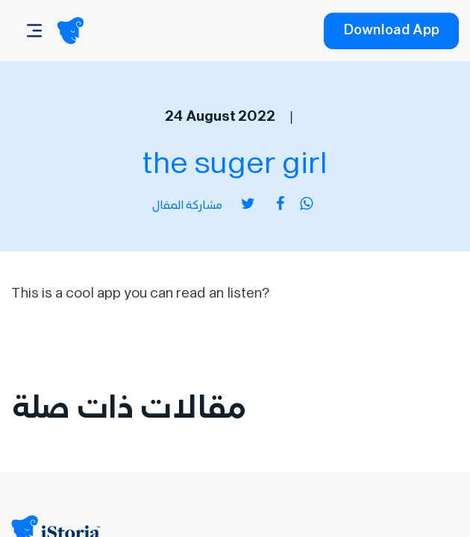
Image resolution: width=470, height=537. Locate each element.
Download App (391, 32)
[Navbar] (34, 30)
